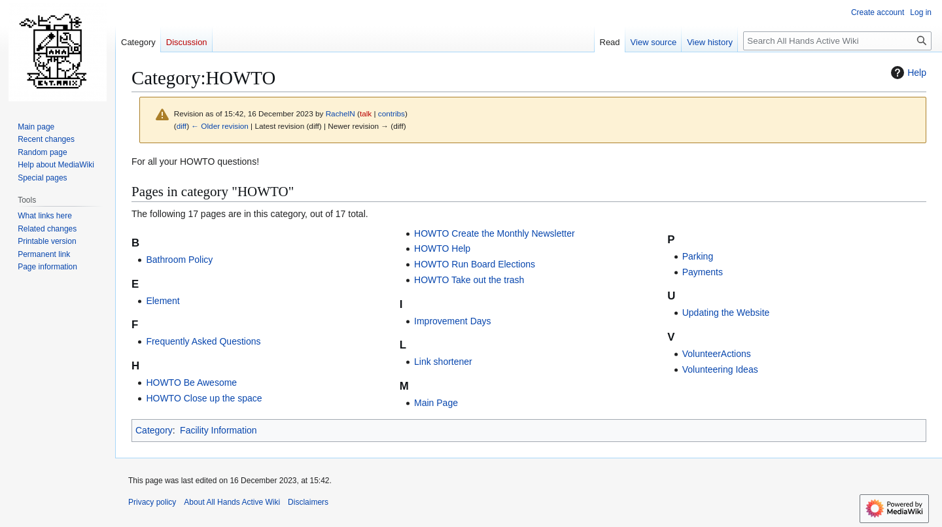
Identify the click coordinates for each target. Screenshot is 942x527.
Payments (702, 272)
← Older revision (220, 126)
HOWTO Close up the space (204, 398)
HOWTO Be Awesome (191, 382)
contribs (391, 113)
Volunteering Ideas (720, 369)
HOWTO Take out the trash (469, 280)
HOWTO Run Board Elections (474, 264)
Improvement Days (452, 321)
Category (154, 430)
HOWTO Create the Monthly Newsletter (494, 233)
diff (181, 126)
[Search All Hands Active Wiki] (837, 40)
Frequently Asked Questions (203, 341)
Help (907, 72)
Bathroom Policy (179, 259)
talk (366, 113)
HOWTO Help (442, 248)
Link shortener (443, 361)
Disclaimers (308, 502)
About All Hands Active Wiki (232, 502)
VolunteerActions (716, 353)
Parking (697, 256)
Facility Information (218, 430)
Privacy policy (152, 502)
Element (162, 301)
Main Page (436, 403)
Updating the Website (726, 312)
